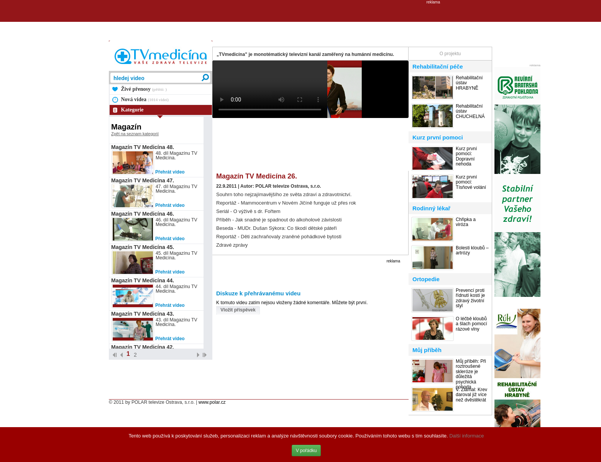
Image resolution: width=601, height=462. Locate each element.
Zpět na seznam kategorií (135, 133)
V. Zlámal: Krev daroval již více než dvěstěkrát (471, 395)
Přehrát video (170, 172)
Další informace (466, 436)
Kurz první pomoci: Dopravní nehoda (466, 156)
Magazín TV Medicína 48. (142, 147)
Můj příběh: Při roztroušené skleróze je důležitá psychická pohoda (471, 374)
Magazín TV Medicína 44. (142, 280)
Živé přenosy (144, 89)
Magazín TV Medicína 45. (142, 247)
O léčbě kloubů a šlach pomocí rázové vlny (471, 324)
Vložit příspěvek (237, 310)
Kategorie (132, 110)
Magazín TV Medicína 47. (142, 180)
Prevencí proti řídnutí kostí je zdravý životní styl (470, 298)
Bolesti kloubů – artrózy (472, 251)
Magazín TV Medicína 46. (142, 214)
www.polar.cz (212, 402)
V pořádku (306, 450)
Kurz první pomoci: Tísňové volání (471, 182)
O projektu (450, 53)
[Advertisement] (300, 21)
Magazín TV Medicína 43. (142, 314)
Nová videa (145, 99)
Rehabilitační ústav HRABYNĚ (469, 83)
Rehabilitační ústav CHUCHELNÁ (470, 111)
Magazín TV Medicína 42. (142, 347)
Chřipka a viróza (466, 222)
